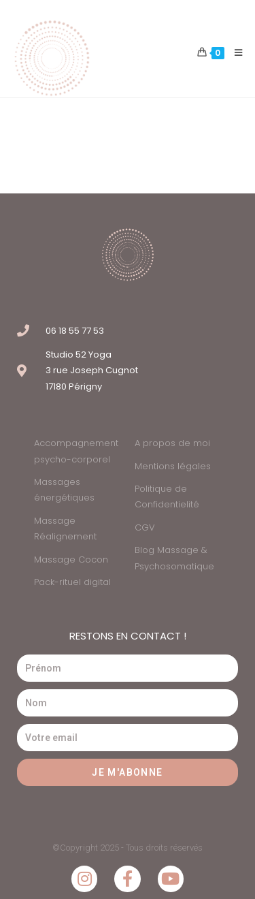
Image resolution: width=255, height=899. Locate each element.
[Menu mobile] (233, 53)
